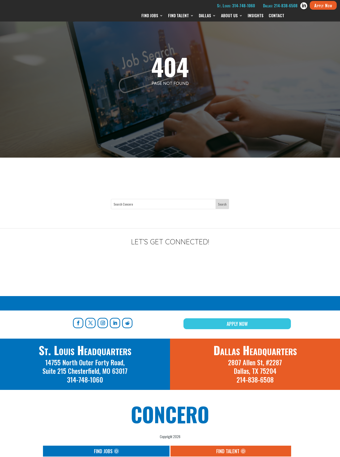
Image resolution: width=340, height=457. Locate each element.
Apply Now (323, 5)
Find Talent (227, 451)
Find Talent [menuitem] (178, 16)
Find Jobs (103, 451)
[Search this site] (163, 204)
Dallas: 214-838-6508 (280, 6)
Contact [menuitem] (276, 16)
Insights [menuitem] (256, 16)
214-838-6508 (255, 379)
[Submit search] (222, 204)
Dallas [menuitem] (205, 16)
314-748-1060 (85, 379)
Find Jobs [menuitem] (149, 16)
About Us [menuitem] (229, 16)
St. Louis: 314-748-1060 (236, 6)
